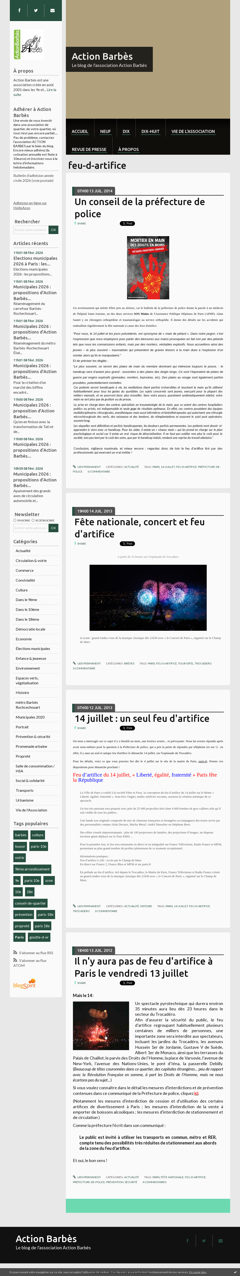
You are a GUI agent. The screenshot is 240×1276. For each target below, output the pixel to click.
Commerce (25, 570)
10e (18, 891)
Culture (22, 590)
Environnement (28, 668)
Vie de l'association (193, 131)
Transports (25, 790)
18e (30, 891)
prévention (23, 914)
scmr (49, 880)
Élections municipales (33, 648)
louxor (20, 846)
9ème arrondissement (32, 869)
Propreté (23, 756)
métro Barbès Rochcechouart (28, 704)
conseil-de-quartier (30, 903)
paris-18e (45, 914)
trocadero (203, 663)
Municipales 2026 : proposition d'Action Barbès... (34, 410)
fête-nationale (172, 1177)
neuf (105, 131)
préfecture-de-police (89, 1182)
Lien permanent (87, 467)
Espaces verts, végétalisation (27, 680)
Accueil (80, 131)
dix (126, 131)
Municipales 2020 (30, 717)
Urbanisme (25, 800)
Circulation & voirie (31, 560)
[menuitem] (80, 128)
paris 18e (42, 926)
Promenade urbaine (31, 746)
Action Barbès (102, 56)
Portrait (22, 727)
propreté (22, 926)
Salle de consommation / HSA (35, 768)
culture (37, 834)
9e (17, 880)
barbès (20, 834)
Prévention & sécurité (33, 736)
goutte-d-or (39, 937)
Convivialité (25, 580)
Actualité (23, 550)
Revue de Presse (89, 149)
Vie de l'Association (31, 810)
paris (156, 467)
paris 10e (32, 880)
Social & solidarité (30, 780)
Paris (19, 937)
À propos (128, 149)
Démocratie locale (30, 629)
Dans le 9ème (26, 599)
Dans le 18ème (27, 619)
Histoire (22, 692)
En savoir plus (197, 1272)
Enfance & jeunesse (31, 658)
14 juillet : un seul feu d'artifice (142, 718)
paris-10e (38, 846)
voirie (19, 857)
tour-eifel (186, 663)
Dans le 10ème (27, 609)
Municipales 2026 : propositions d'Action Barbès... (35, 292)
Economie (24, 639)
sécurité (131, 1182)
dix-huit (151, 131)
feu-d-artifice (186, 467)
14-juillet (168, 467)
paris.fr (203, 761)
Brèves (129, 663)
